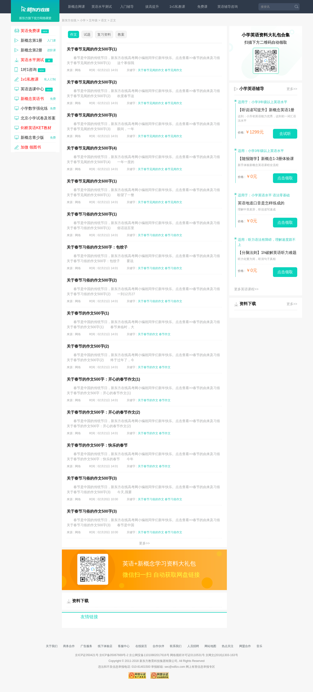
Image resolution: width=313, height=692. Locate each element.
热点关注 (227, 646)
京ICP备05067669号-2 (113, 655)
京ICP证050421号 (87, 655)
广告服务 (86, 646)
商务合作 (69, 646)
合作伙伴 (158, 646)
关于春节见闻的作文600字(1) (92, 181)
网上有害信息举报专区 (200, 666)
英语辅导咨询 (227, 6)
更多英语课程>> (246, 289)
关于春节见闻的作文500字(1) (92, 49)
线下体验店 (105, 646)
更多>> (144, 543)
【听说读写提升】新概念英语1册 (266, 110)
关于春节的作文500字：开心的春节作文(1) (103, 379)
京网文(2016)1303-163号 (222, 655)
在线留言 (141, 646)
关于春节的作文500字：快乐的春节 (97, 445)
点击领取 (285, 178)
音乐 (259, 646)
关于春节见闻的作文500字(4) (92, 148)
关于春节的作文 (148, 334)
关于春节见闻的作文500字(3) (92, 115)
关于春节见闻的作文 (151, 70)
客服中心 (124, 646)
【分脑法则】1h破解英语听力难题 (267, 252)
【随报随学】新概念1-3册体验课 (266, 159)
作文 (73, 34)
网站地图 (210, 646)
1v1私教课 (177, 6)
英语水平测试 (101, 6)
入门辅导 (127, 6)
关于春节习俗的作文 (151, 235)
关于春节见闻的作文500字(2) (92, 82)
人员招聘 (193, 646)
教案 (121, 34)
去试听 (285, 134)
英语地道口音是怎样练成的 (261, 203)
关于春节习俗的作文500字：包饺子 (97, 247)
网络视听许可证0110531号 (187, 655)
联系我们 (175, 646)
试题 (87, 34)
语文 (104, 20)
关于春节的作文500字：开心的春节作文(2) (103, 412)
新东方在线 (69, 20)
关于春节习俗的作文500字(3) (92, 478)
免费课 (202, 6)
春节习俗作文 (173, 235)
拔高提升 (152, 6)
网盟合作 (245, 646)
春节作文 (165, 334)
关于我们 (52, 646)
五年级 (93, 20)
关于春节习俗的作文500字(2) (92, 280)
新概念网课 (76, 6)
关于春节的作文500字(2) (88, 346)
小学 (83, 20)
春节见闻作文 (173, 70)
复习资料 (104, 34)
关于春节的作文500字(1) (88, 313)
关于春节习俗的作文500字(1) (92, 214)
